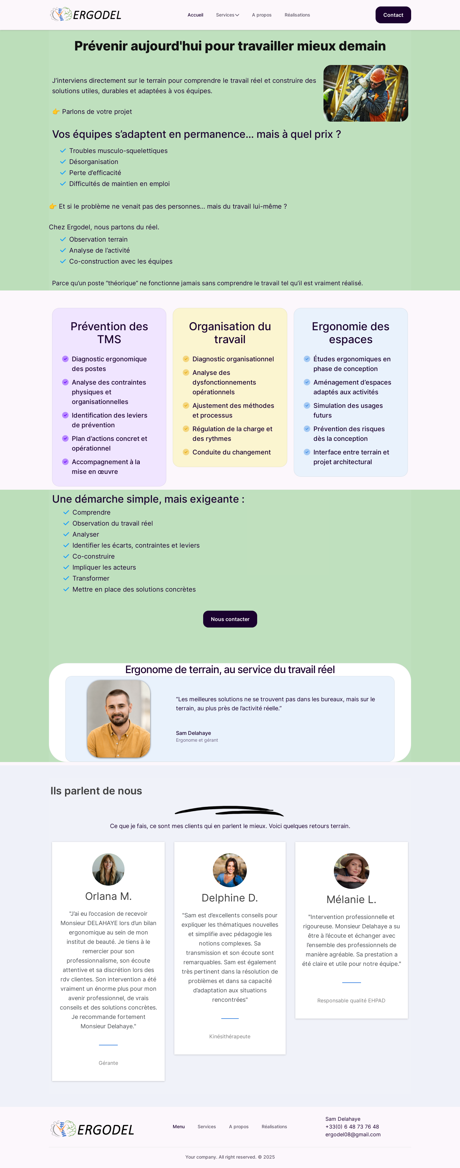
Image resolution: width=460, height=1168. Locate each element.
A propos (262, 14)
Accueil (195, 14)
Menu (179, 1126)
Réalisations (297, 14)
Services (227, 15)
